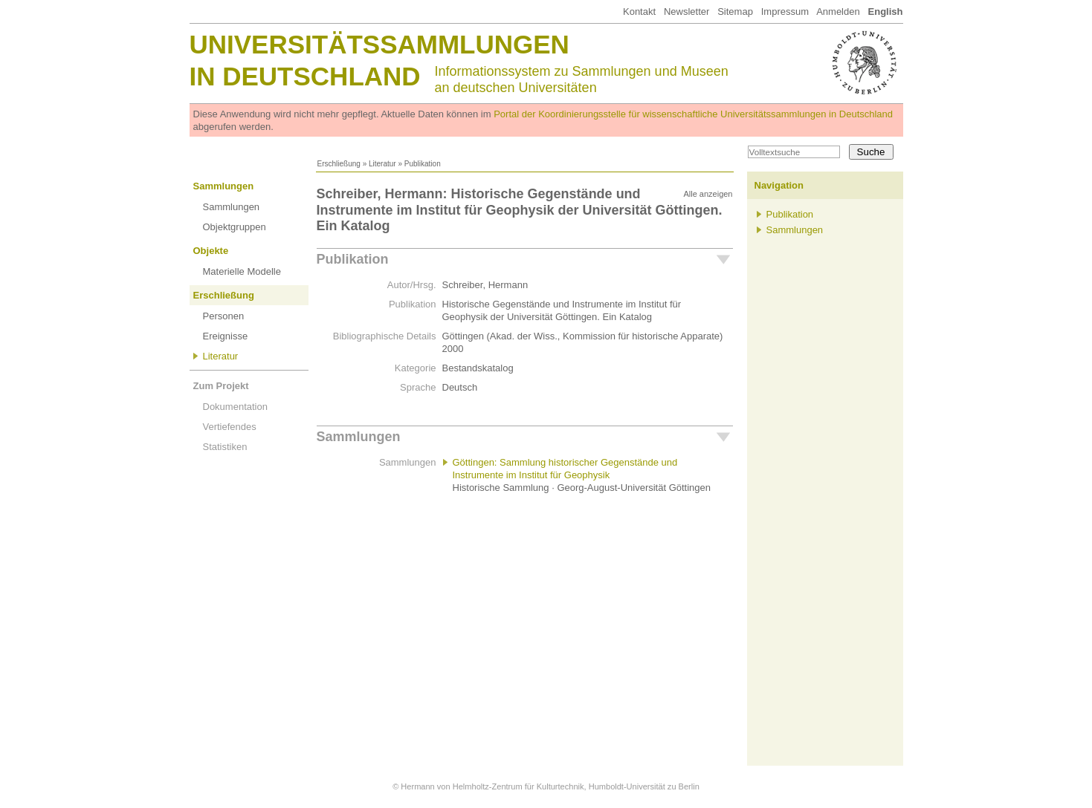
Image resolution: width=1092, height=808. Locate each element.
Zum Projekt (221, 385)
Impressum (785, 11)
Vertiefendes (229, 426)
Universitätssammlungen (379, 44)
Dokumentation (235, 406)
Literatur (382, 164)
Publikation (353, 259)
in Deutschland (305, 76)
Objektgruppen (234, 226)
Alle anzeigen (707, 193)
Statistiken (225, 446)
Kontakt (639, 11)
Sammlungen (223, 186)
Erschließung (339, 164)
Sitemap (735, 11)
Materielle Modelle (242, 271)
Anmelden (838, 11)
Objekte (211, 250)
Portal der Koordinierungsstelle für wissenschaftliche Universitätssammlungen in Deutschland (693, 114)
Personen (224, 316)
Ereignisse (225, 336)
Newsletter (686, 11)
